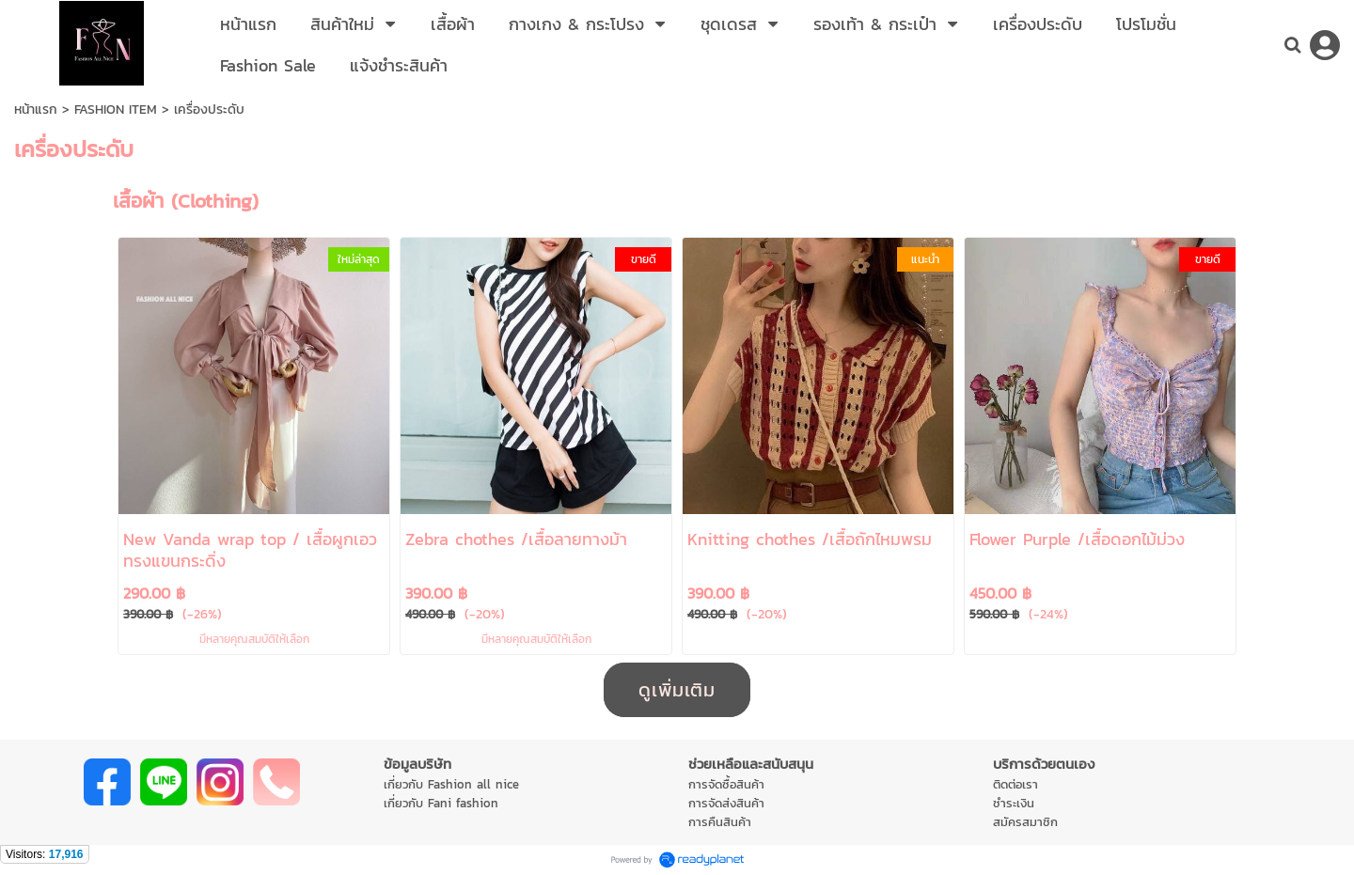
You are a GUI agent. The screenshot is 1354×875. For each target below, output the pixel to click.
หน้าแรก (35, 109)
